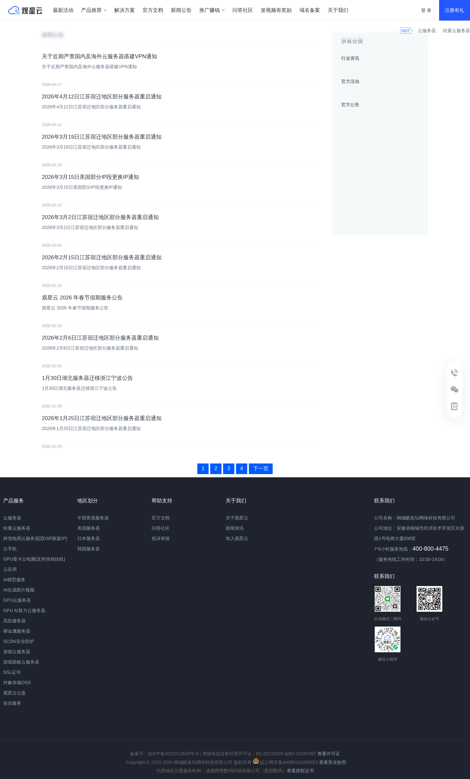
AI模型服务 (14, 579)
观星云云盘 (14, 692)
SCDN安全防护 (18, 641)
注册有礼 (454, 10)
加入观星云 (237, 538)
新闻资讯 (235, 528)
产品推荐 (94, 10)
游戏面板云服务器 (21, 661)
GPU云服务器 (17, 600)
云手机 (10, 548)
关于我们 (338, 10)
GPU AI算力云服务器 (24, 610)
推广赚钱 (212, 10)
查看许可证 (328, 753)
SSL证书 (12, 672)
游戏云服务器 (16, 651)
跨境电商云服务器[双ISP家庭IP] (35, 538)
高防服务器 (14, 620)
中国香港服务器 (93, 517)
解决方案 (124, 10)
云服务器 (427, 30)
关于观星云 (237, 517)
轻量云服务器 (456, 30)
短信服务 (12, 703)
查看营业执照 (332, 762)
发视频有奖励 (276, 10)
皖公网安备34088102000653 (285, 762)
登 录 (426, 10)
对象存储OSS (17, 682)
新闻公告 (181, 10)
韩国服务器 (88, 548)
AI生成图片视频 (18, 589)
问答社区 (242, 10)
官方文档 (153, 10)
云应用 (10, 569)
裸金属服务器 (16, 631)
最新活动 (63, 10)
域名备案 (309, 10)
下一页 (260, 468)
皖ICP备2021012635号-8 (173, 753)
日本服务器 (88, 538)
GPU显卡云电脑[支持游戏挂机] (34, 559)
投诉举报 (161, 538)
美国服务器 (88, 528)
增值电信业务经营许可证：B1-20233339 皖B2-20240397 (259, 753)
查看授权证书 (300, 770)
